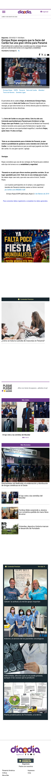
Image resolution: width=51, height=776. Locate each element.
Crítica (4, 773)
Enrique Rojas (7, 90)
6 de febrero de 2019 (42, 194)
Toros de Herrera (8, 92)
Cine (29, 773)
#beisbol (41, 90)
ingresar (44, 12)
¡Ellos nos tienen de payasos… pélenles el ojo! (33, 388)
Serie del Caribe (31, 90)
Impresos (31, 770)
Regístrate (25, 764)
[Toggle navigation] (4, 11)
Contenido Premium (25, 299)
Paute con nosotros (26, 766)
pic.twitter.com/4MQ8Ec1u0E (15, 190)
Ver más (41, 566)
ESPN (16, 90)
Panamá (22, 90)
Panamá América (8, 770)
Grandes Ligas (21, 92)
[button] (5, 420)
